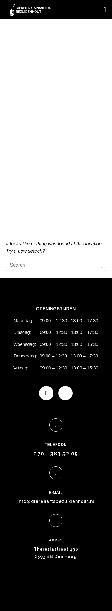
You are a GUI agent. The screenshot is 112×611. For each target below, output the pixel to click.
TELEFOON (56, 445)
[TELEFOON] (55, 425)
